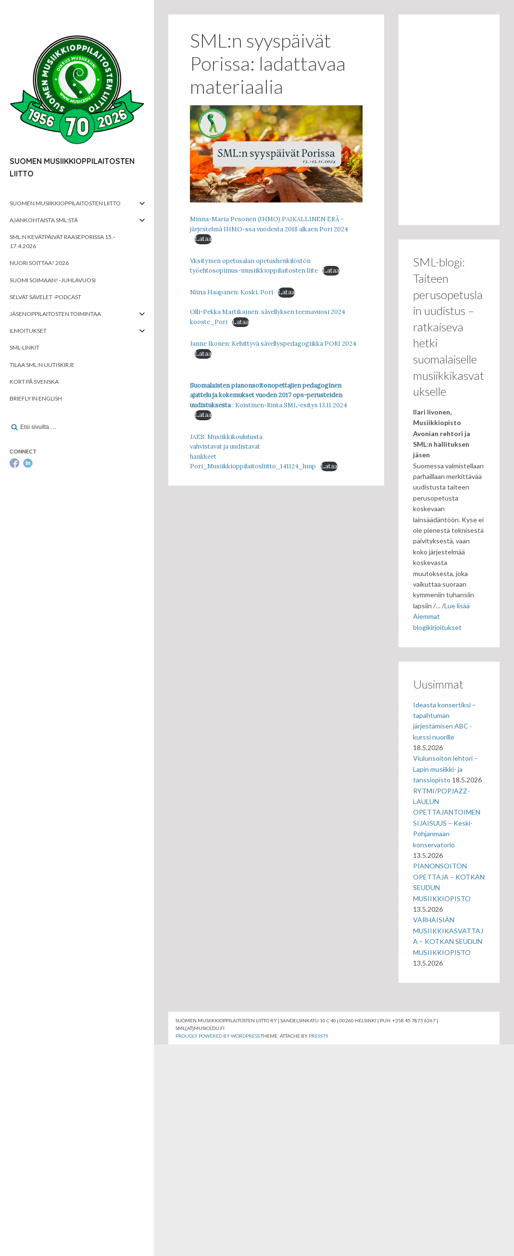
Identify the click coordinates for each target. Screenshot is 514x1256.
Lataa (203, 239)
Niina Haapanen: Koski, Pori (231, 292)
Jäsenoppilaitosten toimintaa (55, 313)
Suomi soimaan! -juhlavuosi (53, 280)
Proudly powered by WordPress (218, 1036)
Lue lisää (457, 606)
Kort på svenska (34, 381)
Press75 (318, 1036)
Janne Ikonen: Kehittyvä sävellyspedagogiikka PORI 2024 (273, 343)
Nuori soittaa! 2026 (39, 262)
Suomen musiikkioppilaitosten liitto (65, 203)
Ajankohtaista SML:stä (44, 220)
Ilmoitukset (28, 330)
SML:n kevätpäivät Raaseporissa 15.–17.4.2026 (63, 241)
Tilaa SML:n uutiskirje (42, 364)
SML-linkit (24, 347)
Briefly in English (36, 398)
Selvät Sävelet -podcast (45, 297)
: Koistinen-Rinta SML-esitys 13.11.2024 (268, 395)
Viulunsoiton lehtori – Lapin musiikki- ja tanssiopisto (445, 769)
